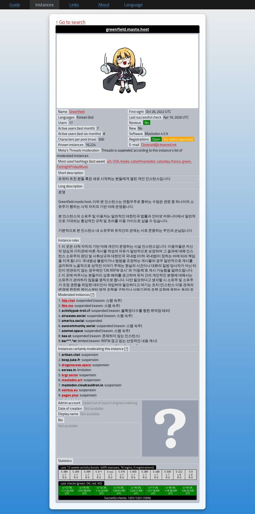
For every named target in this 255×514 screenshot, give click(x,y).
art (109, 161)
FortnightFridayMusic (72, 166)
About (103, 5)
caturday (163, 161)
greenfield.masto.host (127, 29)
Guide (14, 5)
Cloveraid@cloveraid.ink (158, 144)
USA (116, 161)
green (186, 161)
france (176, 161)
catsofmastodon (143, 161)
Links (74, 5)
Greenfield (77, 111)
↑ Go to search (70, 22)
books (124, 161)
